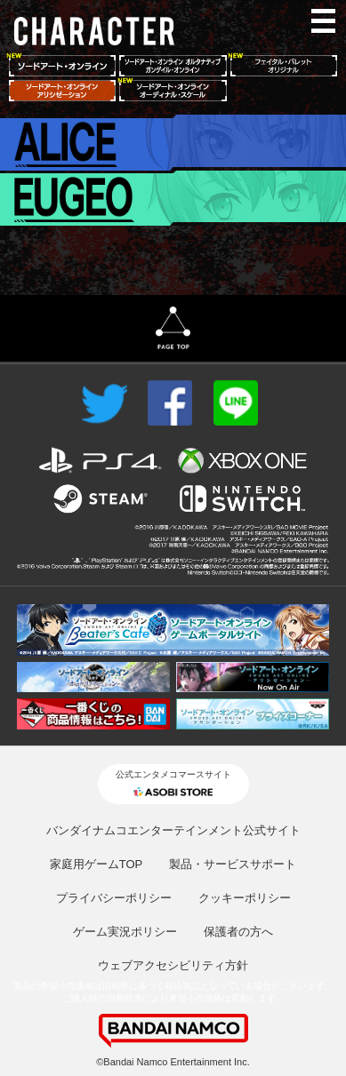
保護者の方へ (238, 931)
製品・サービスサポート (232, 864)
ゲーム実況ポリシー (125, 931)
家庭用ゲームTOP (96, 864)
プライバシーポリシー (114, 898)
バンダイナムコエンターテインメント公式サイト (173, 830)
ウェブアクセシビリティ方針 (173, 965)
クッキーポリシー (244, 898)
